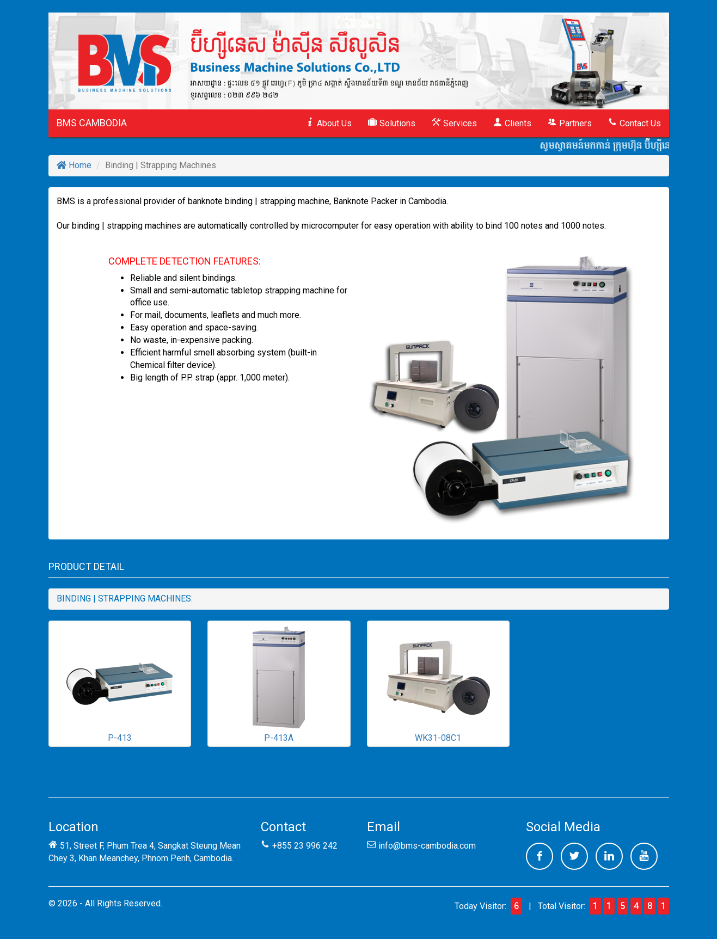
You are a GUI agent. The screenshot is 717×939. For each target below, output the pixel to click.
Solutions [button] (391, 123)
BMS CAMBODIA (92, 122)
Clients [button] (512, 123)
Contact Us (634, 123)
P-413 (119, 683)
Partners (570, 123)
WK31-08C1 (438, 683)
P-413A (278, 683)
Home (74, 165)
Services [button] (454, 123)
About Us (328, 123)
